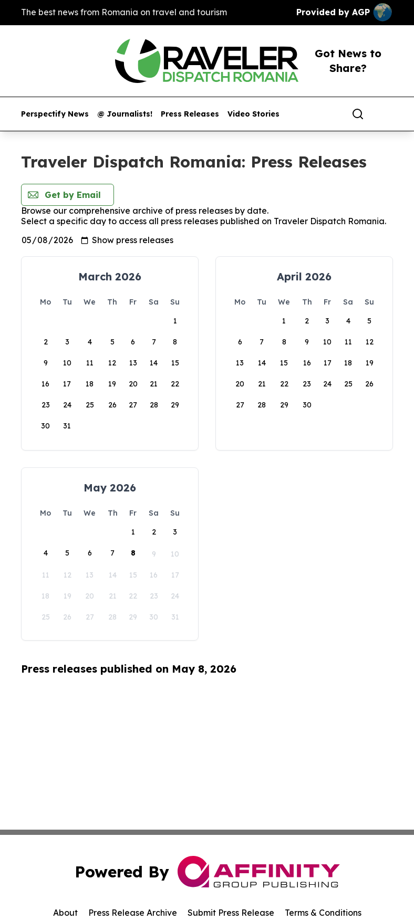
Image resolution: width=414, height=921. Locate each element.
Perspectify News (55, 114)
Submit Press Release (231, 912)
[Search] (357, 114)
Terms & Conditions (323, 912)
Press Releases (190, 114)
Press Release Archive (132, 912)
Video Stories (253, 114)
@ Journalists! (124, 114)
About (65, 912)
